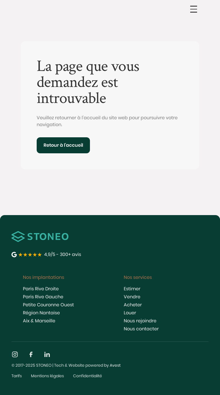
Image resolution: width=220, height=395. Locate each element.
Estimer (132, 288)
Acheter (133, 304)
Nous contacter (141, 328)
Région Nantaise (41, 312)
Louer (130, 312)
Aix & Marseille (39, 320)
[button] (193, 9)
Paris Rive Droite (41, 288)
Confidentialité (87, 376)
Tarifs (16, 376)
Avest (115, 365)
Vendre (132, 296)
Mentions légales (47, 376)
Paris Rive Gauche (43, 296)
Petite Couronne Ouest (48, 304)
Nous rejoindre (140, 320)
